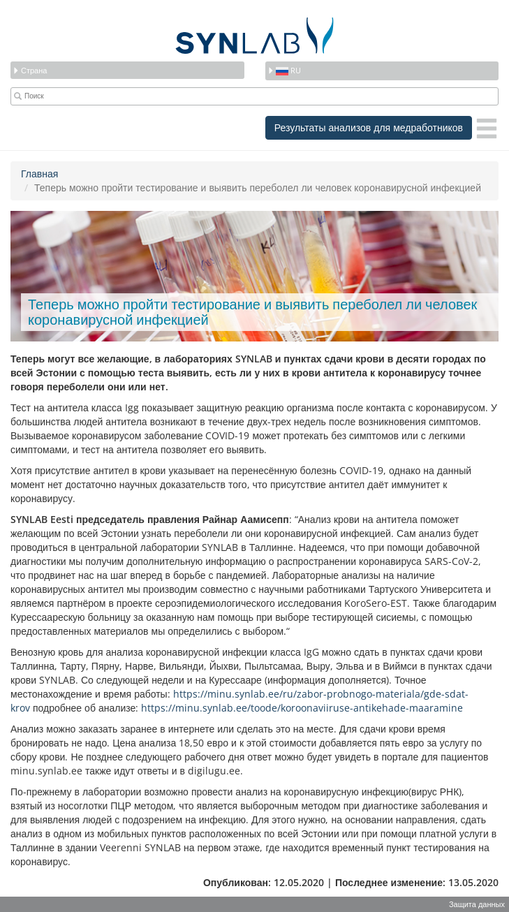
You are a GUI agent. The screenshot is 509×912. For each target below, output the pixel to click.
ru (284, 70)
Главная (39, 173)
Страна (30, 70)
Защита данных (477, 904)
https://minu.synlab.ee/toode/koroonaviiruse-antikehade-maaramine (302, 707)
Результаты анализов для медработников (368, 127)
